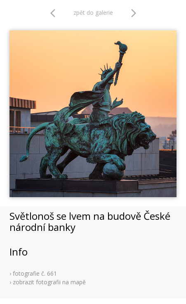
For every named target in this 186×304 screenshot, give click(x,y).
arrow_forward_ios (134, 13)
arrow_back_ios (55, 13)
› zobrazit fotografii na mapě (47, 282)
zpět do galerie (93, 12)
